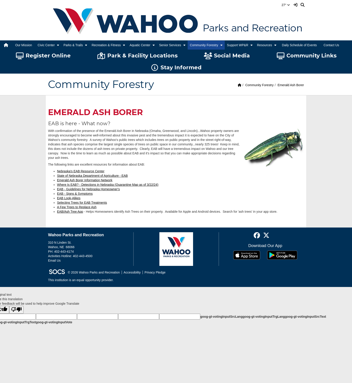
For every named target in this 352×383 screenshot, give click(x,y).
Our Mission (23, 45)
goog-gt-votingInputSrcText (305, 316)
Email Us (54, 260)
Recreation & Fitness (106, 45)
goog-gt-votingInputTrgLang (264, 316)
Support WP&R (237, 45)
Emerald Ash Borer (291, 85)
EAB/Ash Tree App (70, 211)
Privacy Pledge (155, 272)
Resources (264, 45)
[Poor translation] (16, 310)
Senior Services (170, 45)
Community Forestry (204, 45)
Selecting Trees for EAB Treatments (82, 202)
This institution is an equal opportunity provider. (81, 280)
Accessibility (132, 272)
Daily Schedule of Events (299, 45)
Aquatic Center (140, 45)
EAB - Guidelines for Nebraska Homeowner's (88, 189)
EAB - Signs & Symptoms (75, 193)
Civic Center (46, 45)
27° (286, 5)
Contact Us (331, 45)
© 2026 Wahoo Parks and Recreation (94, 272)
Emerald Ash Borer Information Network (84, 180)
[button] (58, 45)
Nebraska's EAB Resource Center (80, 171)
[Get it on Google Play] (282, 255)
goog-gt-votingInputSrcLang (221, 316)
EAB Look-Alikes (68, 198)
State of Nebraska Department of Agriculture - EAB (92, 175)
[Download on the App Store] (246, 255)
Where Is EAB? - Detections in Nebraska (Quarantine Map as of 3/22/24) (107, 184)
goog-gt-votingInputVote (54, 322)
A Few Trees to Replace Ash (77, 207)
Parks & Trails (73, 45)
